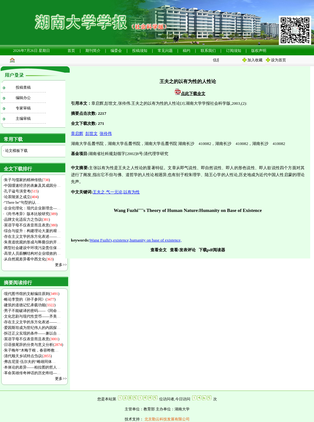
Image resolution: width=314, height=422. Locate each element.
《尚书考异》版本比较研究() (30, 214)
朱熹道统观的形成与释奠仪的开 (32, 242)
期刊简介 (92, 50)
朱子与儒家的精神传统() (27, 180)
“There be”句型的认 (22, 202)
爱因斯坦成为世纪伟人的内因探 (32, 327)
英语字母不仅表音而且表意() (30, 225)
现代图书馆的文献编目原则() (31, 294)
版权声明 (258, 50)
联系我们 (208, 50)
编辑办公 (23, 98)
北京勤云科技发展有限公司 (166, 419)
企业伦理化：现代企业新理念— (32, 208)
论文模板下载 (16, 150)
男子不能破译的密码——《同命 (32, 310)
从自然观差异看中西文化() (29, 259)
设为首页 (278, 60)
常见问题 (165, 50)
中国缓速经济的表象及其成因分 (32, 185)
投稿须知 (139, 50)
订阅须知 (233, 50)
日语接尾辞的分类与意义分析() (33, 344)
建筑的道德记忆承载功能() (30, 305)
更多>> (61, 265)
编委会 (116, 50)
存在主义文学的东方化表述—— (32, 236)
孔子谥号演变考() (21, 191)
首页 (71, 50)
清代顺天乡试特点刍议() (28, 356)
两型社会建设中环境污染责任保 (32, 248)
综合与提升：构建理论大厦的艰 (32, 231)
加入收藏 (255, 60)
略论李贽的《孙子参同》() (30, 299)
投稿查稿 (23, 87)
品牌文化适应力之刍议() (27, 219)
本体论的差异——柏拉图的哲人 (32, 367)
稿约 (186, 50)
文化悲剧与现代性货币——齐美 (32, 316)
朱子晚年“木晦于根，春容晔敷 (31, 350)
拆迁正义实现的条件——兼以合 (32, 333)
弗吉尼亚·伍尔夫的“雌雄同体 (30, 361)
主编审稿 (23, 118)
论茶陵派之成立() (21, 197)
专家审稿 (23, 108)
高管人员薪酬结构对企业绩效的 (32, 253)
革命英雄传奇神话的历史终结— (32, 373)
